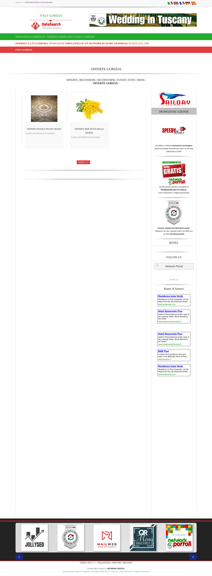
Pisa (89, 563)
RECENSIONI (87, 80)
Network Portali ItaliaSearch (39, 2)
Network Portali (174, 266)
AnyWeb (83, 563)
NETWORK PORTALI (116, 569)
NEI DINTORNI (106, 80)
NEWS (140, 80)
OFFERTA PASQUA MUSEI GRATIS (44, 129)
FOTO (131, 80)
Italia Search (127, 563)
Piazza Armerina (104, 563)
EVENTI (121, 80)
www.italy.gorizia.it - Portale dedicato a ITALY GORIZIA (55, 36)
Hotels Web (116, 563)
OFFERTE (72, 80)
